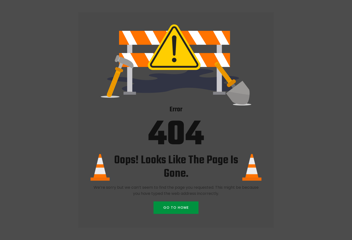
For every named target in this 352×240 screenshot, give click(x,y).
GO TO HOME (176, 207)
